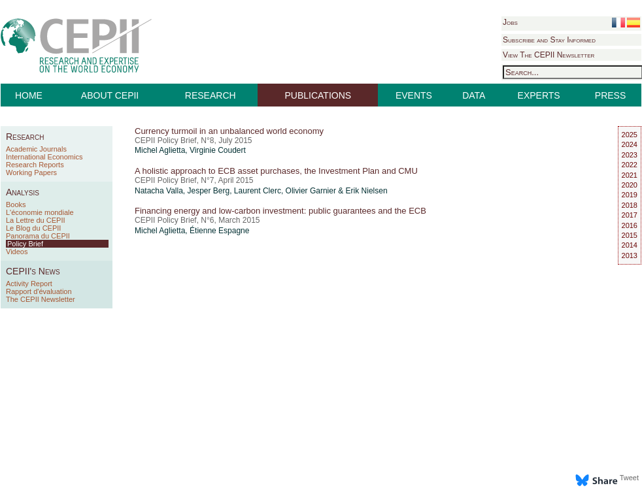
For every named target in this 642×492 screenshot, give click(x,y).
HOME (28, 95)
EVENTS (414, 95)
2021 (629, 175)
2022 (629, 165)
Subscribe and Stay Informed (549, 39)
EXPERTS (539, 95)
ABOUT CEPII (110, 95)
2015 (629, 235)
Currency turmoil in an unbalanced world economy (229, 131)
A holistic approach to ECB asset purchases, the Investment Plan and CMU (276, 171)
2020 (629, 185)
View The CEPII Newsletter (548, 54)
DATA (473, 95)
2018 (629, 205)
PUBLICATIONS (318, 95)
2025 (629, 135)
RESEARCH (210, 95)
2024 (629, 144)
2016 (629, 225)
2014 (629, 245)
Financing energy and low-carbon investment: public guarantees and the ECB (280, 211)
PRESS (610, 95)
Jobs (510, 22)
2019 (629, 195)
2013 (629, 255)
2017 (629, 215)
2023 (629, 155)
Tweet (629, 478)
